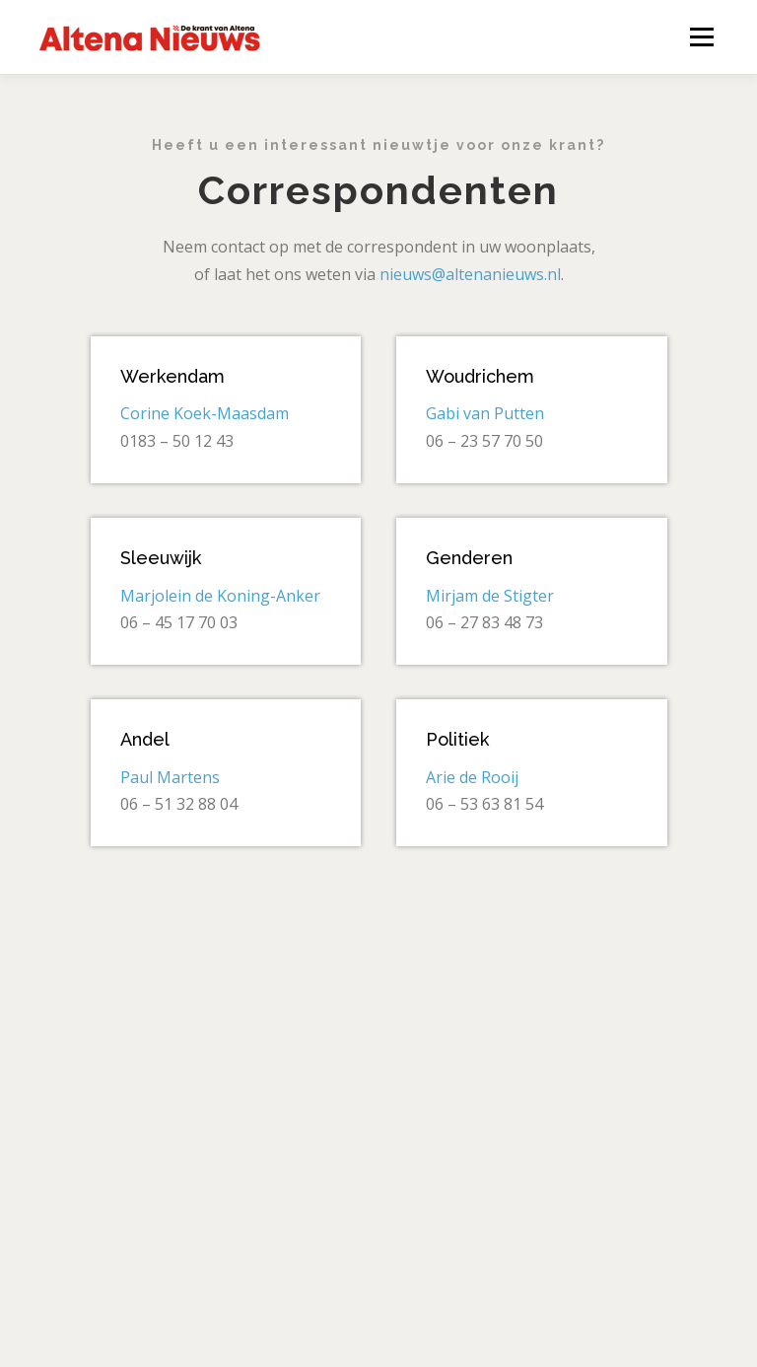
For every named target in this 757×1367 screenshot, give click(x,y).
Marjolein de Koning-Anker (220, 596)
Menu (701, 36)
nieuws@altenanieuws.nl (470, 274)
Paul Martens (170, 777)
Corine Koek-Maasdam (204, 413)
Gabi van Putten (485, 413)
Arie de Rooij (472, 777)
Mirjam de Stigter (490, 596)
